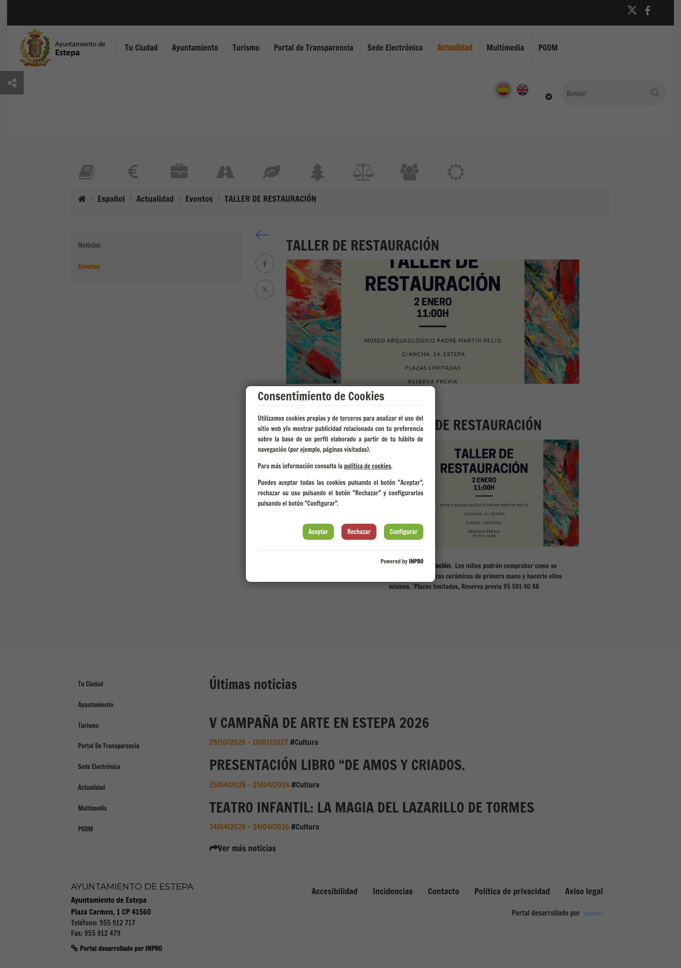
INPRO (416, 561)
